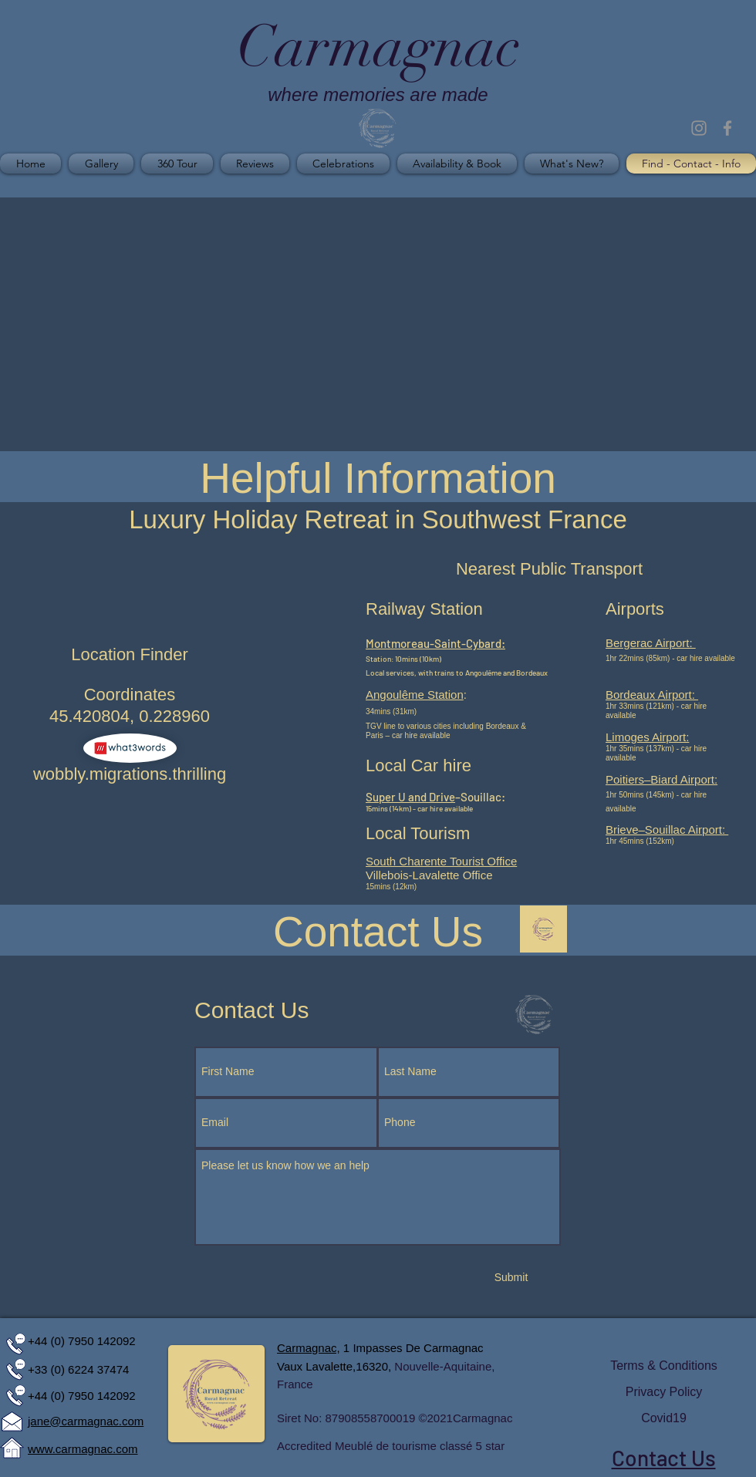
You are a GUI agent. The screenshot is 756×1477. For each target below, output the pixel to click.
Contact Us (664, 1458)
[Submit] (511, 1278)
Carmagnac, (308, 1347)
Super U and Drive (410, 797)
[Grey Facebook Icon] (727, 128)
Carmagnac (483, 1418)
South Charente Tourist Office (441, 861)
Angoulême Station (415, 694)
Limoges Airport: (647, 737)
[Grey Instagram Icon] (699, 128)
